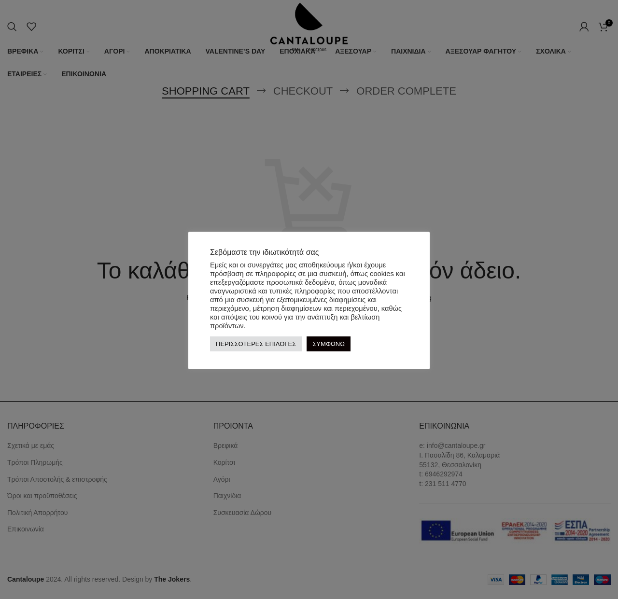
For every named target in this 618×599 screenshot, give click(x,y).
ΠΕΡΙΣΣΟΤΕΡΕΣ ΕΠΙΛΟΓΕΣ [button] (256, 344)
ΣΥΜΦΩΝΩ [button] (328, 344)
